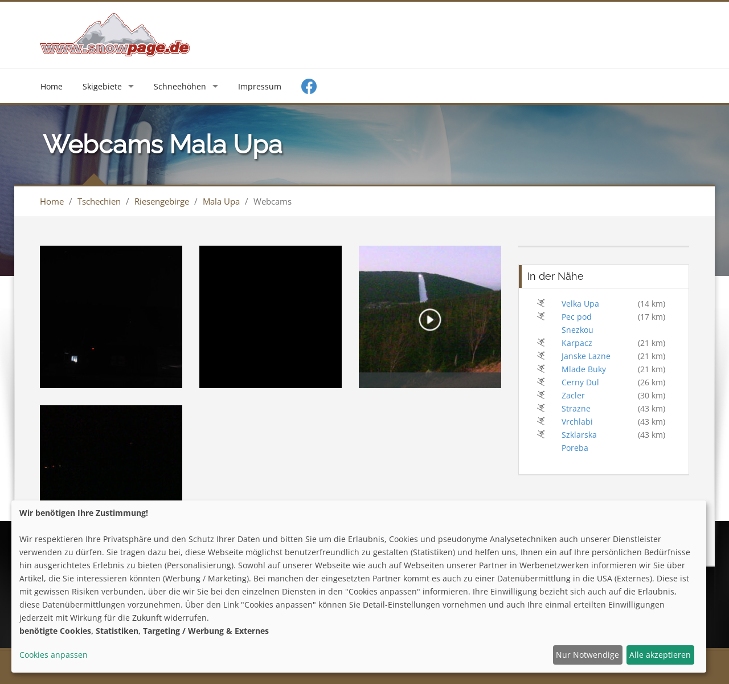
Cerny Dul (580, 382)
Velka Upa (580, 303)
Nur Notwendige (587, 654)
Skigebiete (102, 86)
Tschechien (99, 201)
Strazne (576, 408)
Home (51, 86)
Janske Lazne (586, 356)
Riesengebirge (161, 201)
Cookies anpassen (53, 654)
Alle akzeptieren (660, 654)
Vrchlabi (577, 421)
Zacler (573, 395)
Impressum (259, 86)
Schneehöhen (180, 86)
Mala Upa (221, 201)
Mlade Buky (584, 369)
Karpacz (577, 342)
